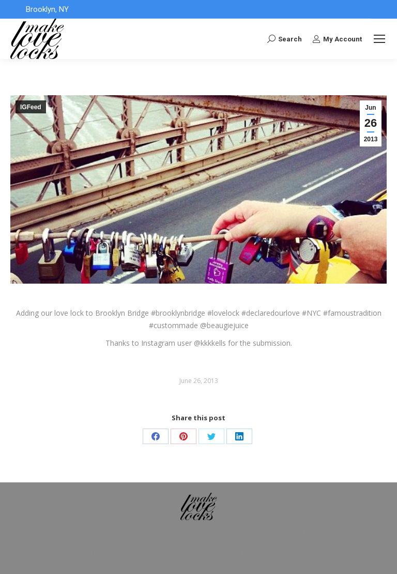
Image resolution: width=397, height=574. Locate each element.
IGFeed (30, 107)
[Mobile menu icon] (379, 39)
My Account (337, 39)
